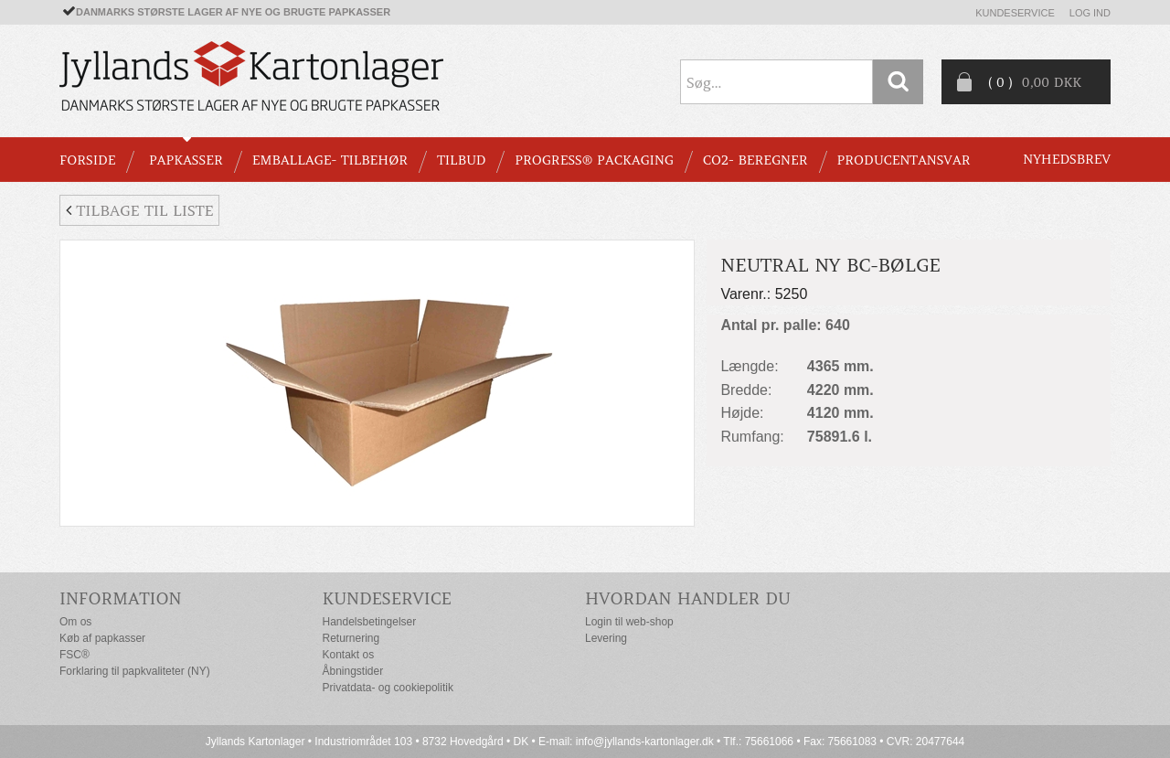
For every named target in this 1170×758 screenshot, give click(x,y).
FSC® (74, 654)
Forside (87, 160)
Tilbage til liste (139, 210)
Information (120, 598)
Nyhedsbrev (1067, 159)
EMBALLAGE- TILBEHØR (330, 160)
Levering (606, 638)
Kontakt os (349, 654)
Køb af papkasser (102, 638)
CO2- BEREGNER (755, 160)
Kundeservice (1015, 12)
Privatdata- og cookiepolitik (388, 687)
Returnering (351, 638)
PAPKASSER (186, 160)
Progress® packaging (594, 160)
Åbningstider (353, 671)
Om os (75, 621)
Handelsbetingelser (370, 621)
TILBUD (461, 160)
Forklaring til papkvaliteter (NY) (134, 671)
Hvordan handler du (688, 598)
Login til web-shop (629, 621)
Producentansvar (904, 160)
